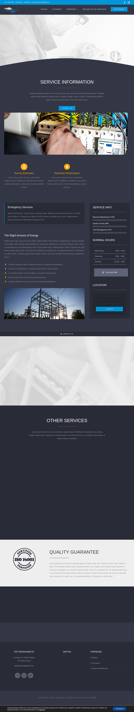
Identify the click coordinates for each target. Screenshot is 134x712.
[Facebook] (17, 675)
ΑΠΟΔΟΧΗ (119, 709)
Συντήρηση (95, 663)
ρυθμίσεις (42, 710)
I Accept (109, 309)
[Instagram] (24, 675)
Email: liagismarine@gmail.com (41, 2)
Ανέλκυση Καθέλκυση (99, 668)
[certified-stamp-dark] (24, 549)
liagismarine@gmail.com (24, 666)
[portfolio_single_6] (66, 113)
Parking (94, 658)
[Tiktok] (30, 675)
